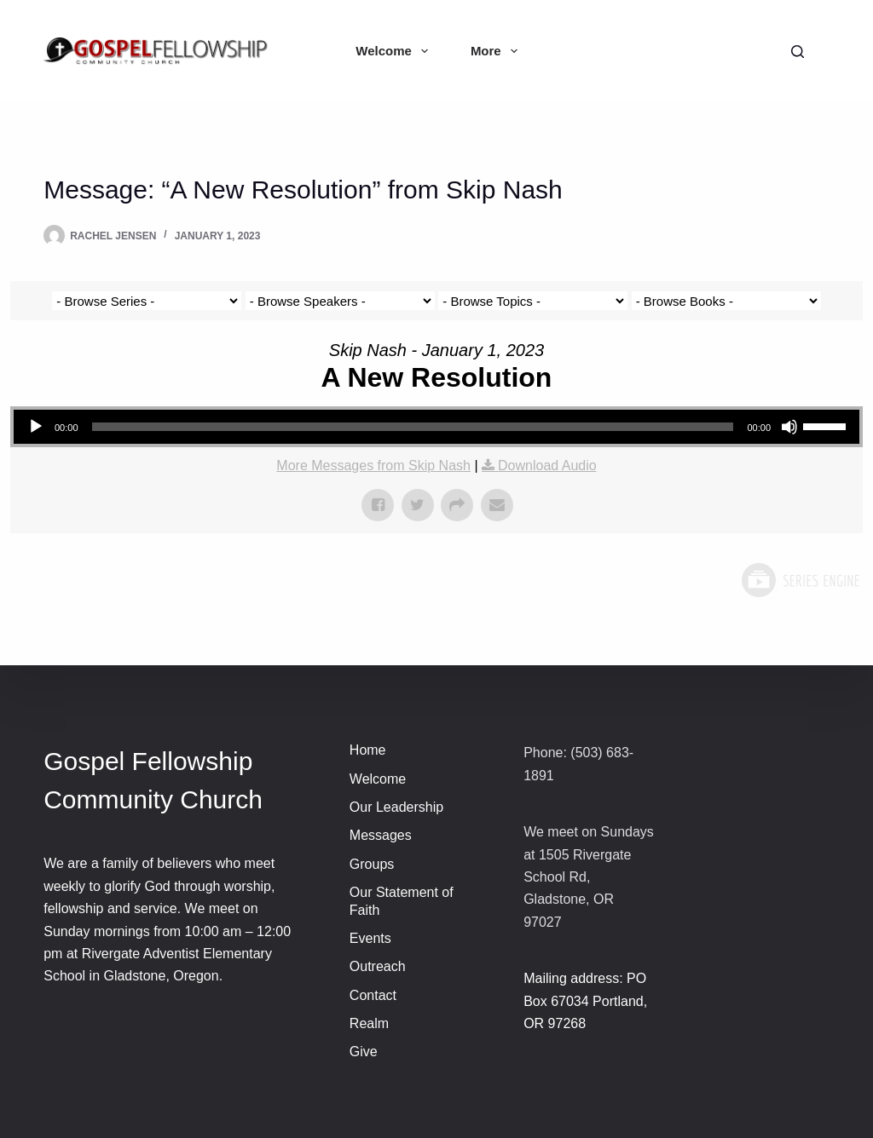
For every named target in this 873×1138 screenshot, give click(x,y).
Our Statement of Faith (402, 901)
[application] (436, 427)
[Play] (35, 426)
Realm (369, 1023)
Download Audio (547, 465)
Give (364, 1051)
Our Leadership (396, 807)
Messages (381, 835)
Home (368, 750)
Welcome (395, 51)
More (497, 51)
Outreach (378, 966)
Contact (373, 995)
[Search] (797, 51)
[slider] (413, 426)
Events (370, 938)
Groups (372, 864)
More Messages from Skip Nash (373, 465)
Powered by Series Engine (800, 580)
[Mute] (789, 426)
